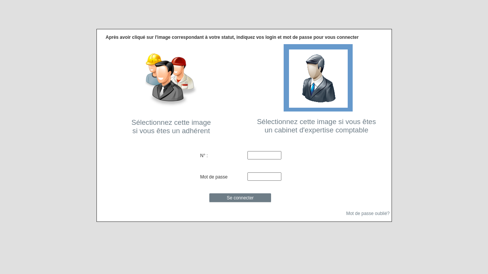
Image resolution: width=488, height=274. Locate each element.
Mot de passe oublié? (368, 213)
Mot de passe (214, 177)
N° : (204, 155)
